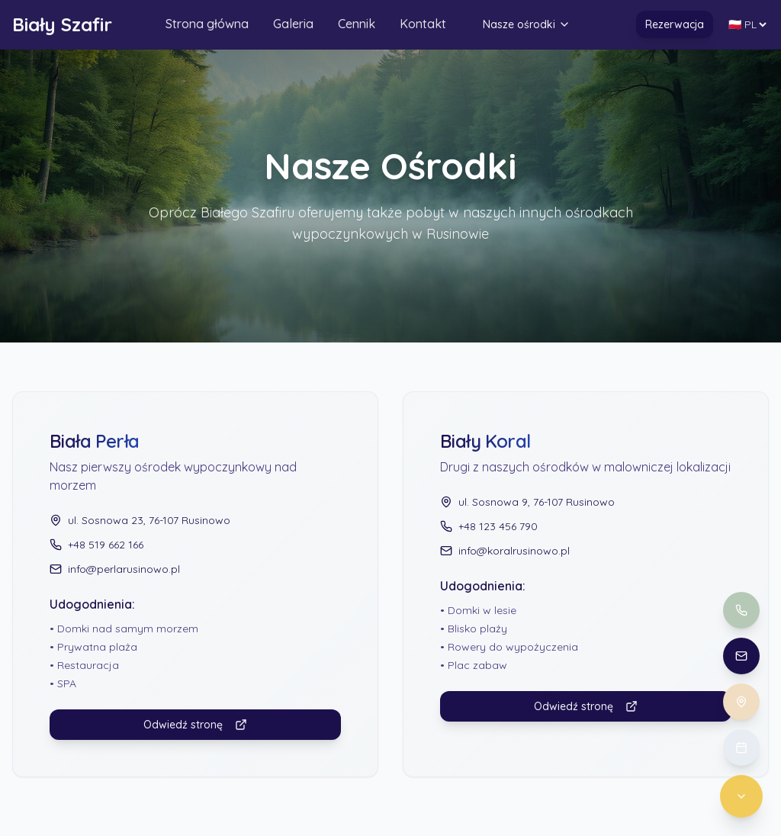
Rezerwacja (674, 25)
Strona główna (207, 24)
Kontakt (423, 24)
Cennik (356, 24)
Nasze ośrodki (526, 25)
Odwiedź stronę (195, 725)
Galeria (293, 24)
